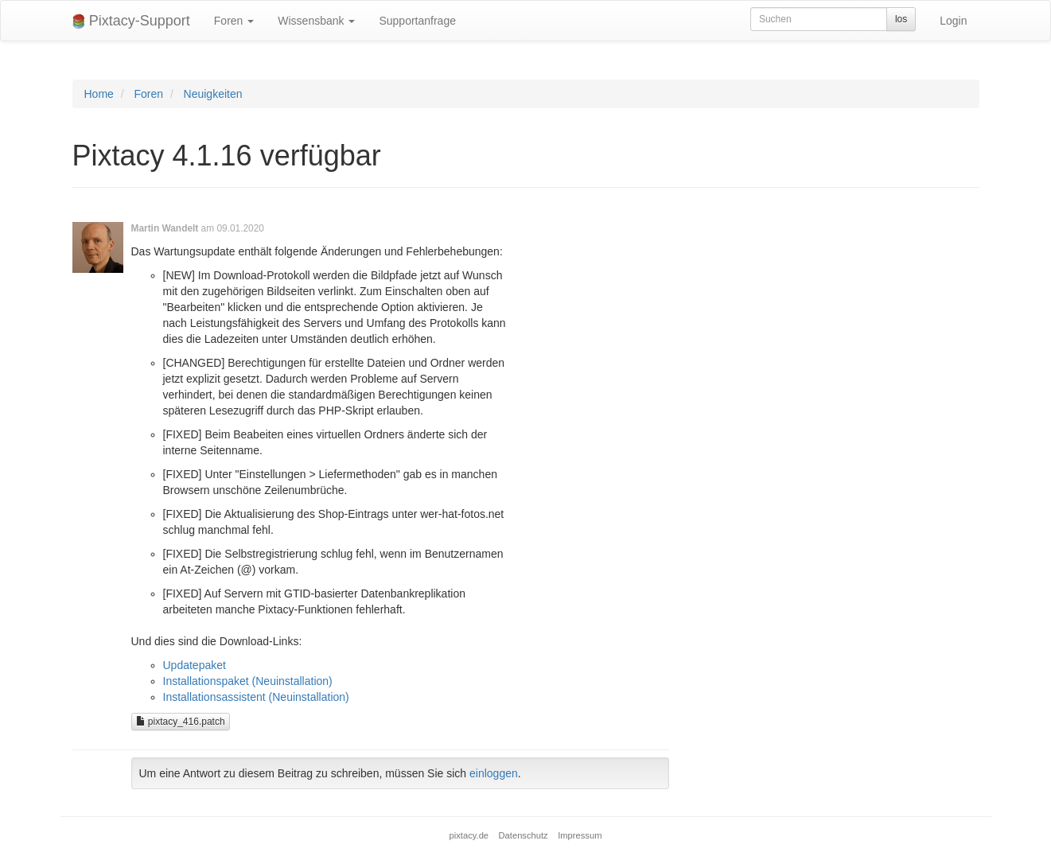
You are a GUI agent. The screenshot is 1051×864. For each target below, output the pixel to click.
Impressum (579, 835)
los (901, 19)
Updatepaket (194, 665)
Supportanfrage (417, 20)
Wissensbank (316, 20)
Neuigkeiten (213, 94)
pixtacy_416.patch (180, 721)
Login (953, 20)
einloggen (493, 773)
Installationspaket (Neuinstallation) (248, 681)
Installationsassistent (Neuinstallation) (256, 697)
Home (99, 94)
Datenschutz (523, 835)
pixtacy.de (469, 835)
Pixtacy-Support (131, 21)
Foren (234, 20)
